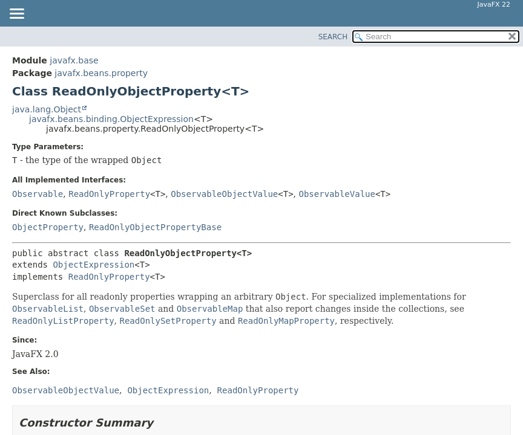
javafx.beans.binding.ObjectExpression (111, 119)
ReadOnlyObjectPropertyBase (155, 227)
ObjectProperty (48, 227)
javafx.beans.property (101, 73)
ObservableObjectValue (224, 194)
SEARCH (333, 37)
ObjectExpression (93, 264)
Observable (37, 194)
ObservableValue (336, 194)
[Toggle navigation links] (16, 14)
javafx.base (74, 60)
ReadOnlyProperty (109, 194)
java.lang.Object (46, 109)
